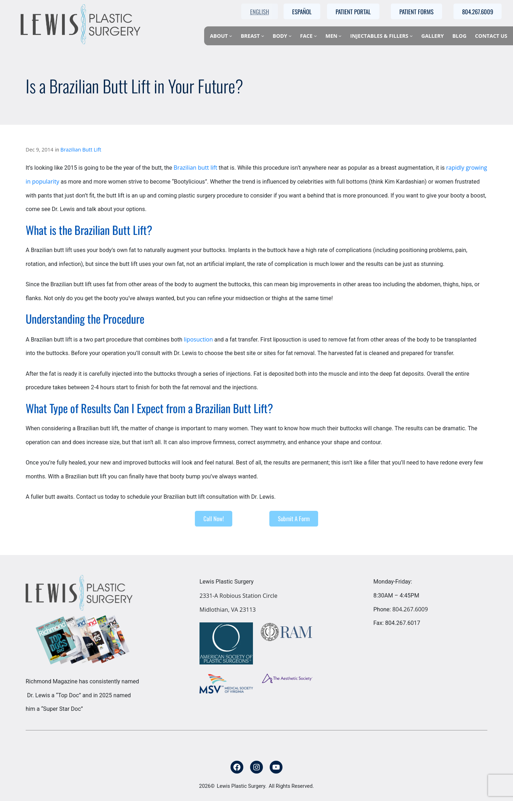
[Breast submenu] (262, 35)
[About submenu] (230, 35)
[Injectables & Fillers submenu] (411, 35)
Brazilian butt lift (195, 167)
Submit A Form (294, 518)
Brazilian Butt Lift (81, 149)
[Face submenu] (315, 35)
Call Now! (213, 518)
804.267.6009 (410, 609)
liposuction (198, 339)
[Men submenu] (340, 35)
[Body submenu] (290, 35)
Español (302, 11)
